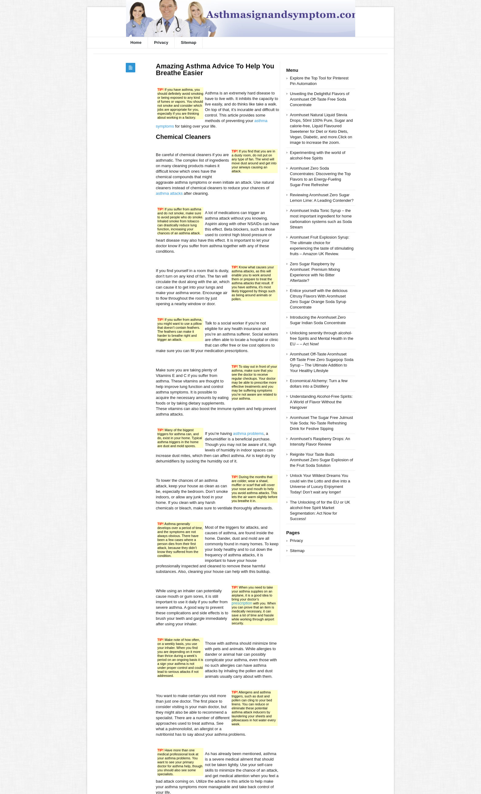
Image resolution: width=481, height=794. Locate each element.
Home (135, 42)
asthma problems (248, 433)
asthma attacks (169, 193)
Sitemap (188, 42)
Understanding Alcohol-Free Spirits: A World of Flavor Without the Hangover (321, 402)
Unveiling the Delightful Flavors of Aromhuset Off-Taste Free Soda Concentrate (319, 99)
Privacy (161, 42)
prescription (242, 603)
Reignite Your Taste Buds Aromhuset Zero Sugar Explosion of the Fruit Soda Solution (321, 460)
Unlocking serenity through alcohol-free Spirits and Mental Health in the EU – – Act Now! (321, 338)
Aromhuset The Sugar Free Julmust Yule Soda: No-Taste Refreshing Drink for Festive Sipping (321, 423)
